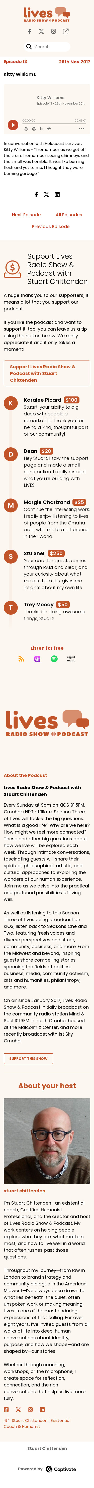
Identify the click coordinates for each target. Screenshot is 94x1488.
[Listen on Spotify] (54, 659)
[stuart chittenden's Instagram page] (33, 1410)
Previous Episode (51, 226)
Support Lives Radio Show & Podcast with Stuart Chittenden (42, 373)
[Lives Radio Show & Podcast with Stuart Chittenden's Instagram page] (50, 31)
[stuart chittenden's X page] (21, 1410)
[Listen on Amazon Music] (71, 659)
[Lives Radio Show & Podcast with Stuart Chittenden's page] (62, 31)
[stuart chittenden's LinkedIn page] (45, 1410)
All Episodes (69, 215)
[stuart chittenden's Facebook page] (9, 1410)
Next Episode (26, 215)
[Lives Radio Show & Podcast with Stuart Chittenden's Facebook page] (30, 31)
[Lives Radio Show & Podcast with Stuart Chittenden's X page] (38, 31)
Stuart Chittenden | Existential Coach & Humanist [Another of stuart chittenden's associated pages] (37, 1423)
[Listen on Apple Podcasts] (37, 659)
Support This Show (28, 1058)
